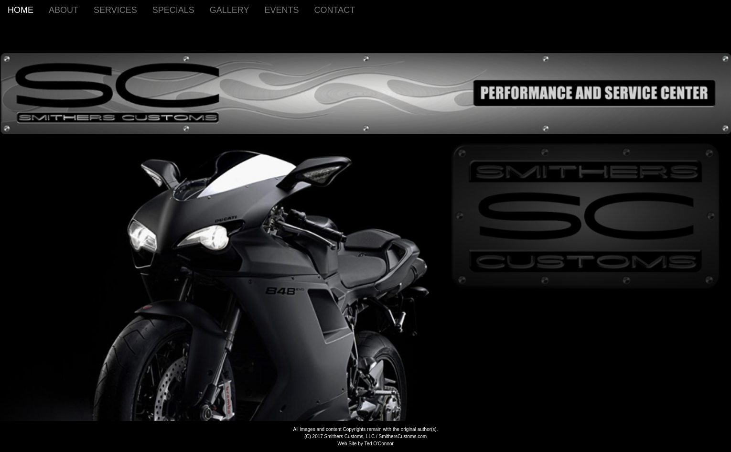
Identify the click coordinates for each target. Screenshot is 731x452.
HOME (20, 10)
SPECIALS (173, 10)
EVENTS (281, 10)
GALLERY (229, 10)
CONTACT (334, 10)
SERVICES (115, 10)
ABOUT (63, 10)
